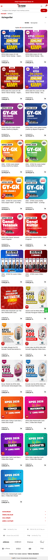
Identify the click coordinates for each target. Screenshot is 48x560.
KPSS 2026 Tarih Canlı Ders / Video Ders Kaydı (11, 458)
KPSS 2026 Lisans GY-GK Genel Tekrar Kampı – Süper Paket (11, 55)
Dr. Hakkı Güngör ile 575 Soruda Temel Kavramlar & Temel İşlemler (11, 348)
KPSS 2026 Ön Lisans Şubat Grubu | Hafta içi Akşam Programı (11, 128)
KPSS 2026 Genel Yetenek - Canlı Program (11, 238)
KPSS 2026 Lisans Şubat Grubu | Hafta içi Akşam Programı (36, 128)
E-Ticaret (18, 558)
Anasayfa (3, 13)
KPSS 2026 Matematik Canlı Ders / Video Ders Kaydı (35, 421)
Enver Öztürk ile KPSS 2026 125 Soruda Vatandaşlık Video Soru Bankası (12, 385)
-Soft (13, 558)
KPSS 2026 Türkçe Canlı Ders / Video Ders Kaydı (12, 421)
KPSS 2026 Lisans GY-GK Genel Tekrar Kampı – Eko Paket (34, 55)
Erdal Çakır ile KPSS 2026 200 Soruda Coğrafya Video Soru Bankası (36, 348)
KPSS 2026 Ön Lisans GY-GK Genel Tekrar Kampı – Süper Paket (11, 92)
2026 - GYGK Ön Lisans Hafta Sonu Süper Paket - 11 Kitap (11, 201)
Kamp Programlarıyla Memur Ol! (24, 1)
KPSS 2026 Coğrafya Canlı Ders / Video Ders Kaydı (34, 458)
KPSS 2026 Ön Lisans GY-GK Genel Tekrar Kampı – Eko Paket (35, 92)
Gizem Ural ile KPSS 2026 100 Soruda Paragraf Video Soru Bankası (35, 311)
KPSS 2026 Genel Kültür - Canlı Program (36, 238)
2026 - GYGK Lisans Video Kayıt (34, 275)
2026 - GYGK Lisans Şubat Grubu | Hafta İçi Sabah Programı (10, 165)
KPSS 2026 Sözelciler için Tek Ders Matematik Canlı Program (11, 311)
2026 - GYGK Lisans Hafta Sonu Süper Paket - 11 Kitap (35, 201)
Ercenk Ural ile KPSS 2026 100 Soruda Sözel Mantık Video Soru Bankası (36, 385)
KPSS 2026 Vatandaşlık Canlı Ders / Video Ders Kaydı (11, 495)
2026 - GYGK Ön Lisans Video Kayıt (11, 275)
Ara (44, 10)
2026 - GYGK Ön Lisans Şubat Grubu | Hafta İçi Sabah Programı (35, 165)
